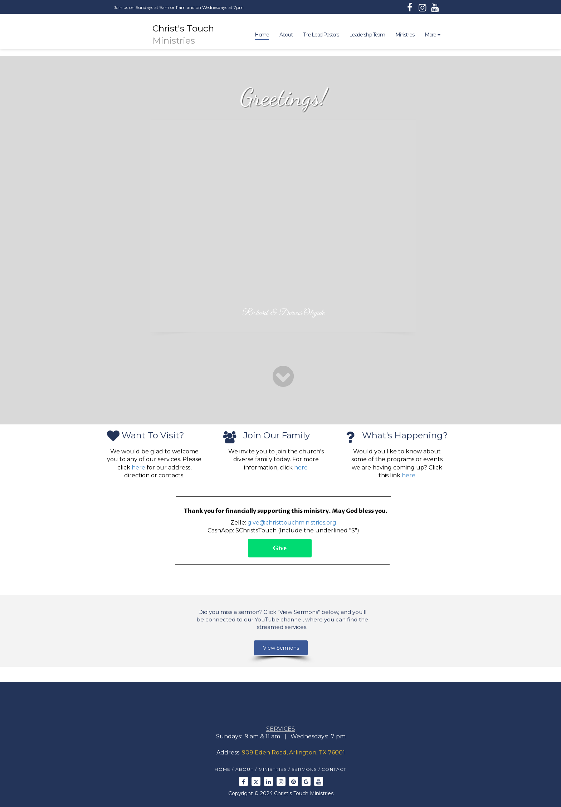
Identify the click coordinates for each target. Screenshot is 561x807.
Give (280, 548)
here (138, 467)
